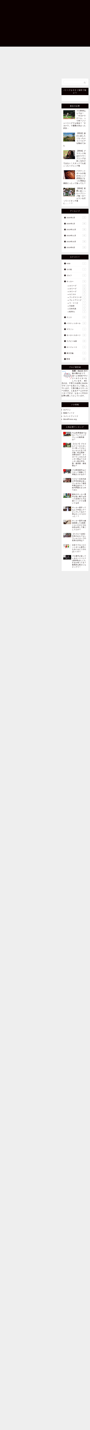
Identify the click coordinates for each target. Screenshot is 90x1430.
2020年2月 (76, 217)
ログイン (67, 410)
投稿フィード (69, 413)
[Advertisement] (45, 30)
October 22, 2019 (40, 568)
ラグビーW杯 (76, 341)
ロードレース (76, 347)
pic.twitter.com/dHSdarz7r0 (20, 561)
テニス (76, 317)
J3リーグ (77, 291)
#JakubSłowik (44, 558)
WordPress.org (70, 419)
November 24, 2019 (34, 885)
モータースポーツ (76, 335)
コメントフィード (70, 416)
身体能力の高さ (17, 415)
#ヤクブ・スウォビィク (22, 558)
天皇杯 (77, 306)
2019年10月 (76, 241)
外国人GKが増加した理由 (18, 413)
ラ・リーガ (77, 303)
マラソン (76, 329)
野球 (76, 359)
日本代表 (77, 309)
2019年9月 (76, 247)
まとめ (10, 430)
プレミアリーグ (77, 300)
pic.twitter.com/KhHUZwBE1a (28, 878)
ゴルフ (76, 275)
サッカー (76, 281)
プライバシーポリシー (65, 4)
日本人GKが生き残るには (18, 424)
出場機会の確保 (17, 418)
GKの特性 (11, 421)
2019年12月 (76, 229)
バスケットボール (76, 323)
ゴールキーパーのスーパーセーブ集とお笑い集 (27, 427)
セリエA (77, 294)
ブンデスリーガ (77, 297)
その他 (76, 269)
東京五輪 (76, 353)
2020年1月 (76, 223)
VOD (76, 263)
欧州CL (77, 312)
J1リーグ (7, 81)
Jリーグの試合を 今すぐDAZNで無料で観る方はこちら (30, 332)
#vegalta (34, 558)
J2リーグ (77, 289)
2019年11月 (76, 235)
